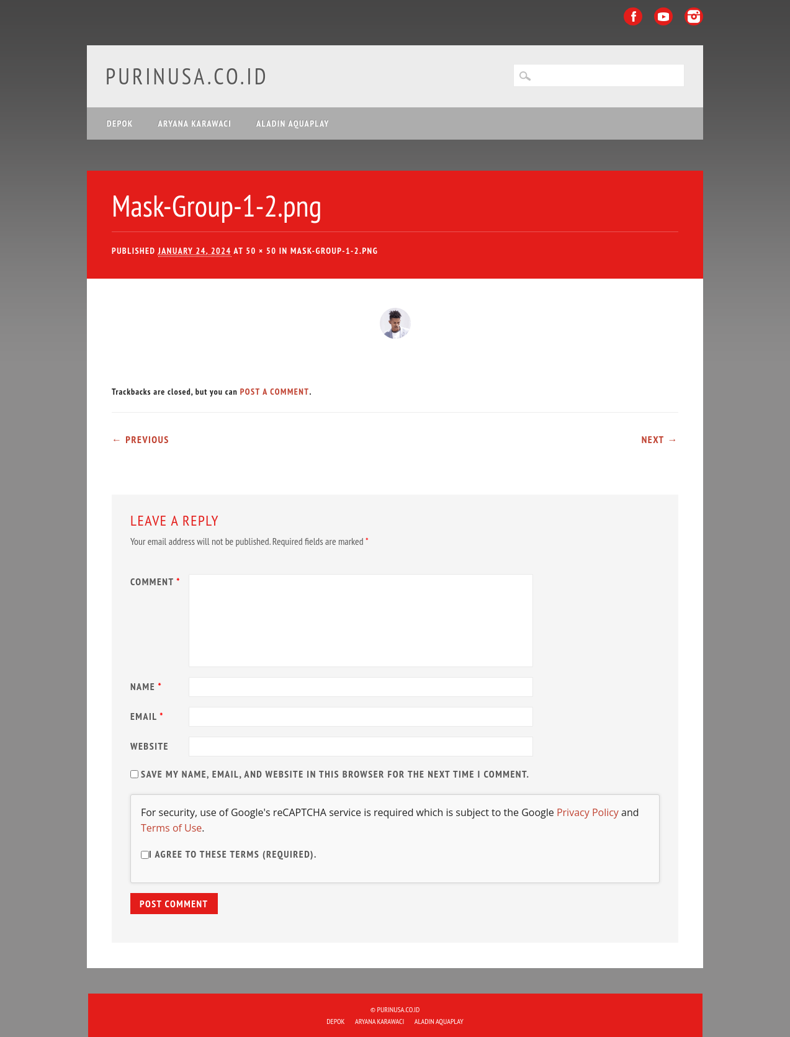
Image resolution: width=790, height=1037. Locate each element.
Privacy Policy (588, 812)
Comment (157, 581)
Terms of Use (171, 828)
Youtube (663, 16)
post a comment (275, 391)
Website (149, 746)
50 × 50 (261, 250)
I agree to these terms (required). (229, 854)
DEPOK (120, 123)
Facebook (633, 16)
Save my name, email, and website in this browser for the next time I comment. (335, 774)
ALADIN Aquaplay (293, 123)
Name (147, 686)
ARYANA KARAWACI (195, 123)
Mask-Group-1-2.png (334, 250)
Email (148, 716)
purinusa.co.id (187, 76)
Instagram (694, 16)
